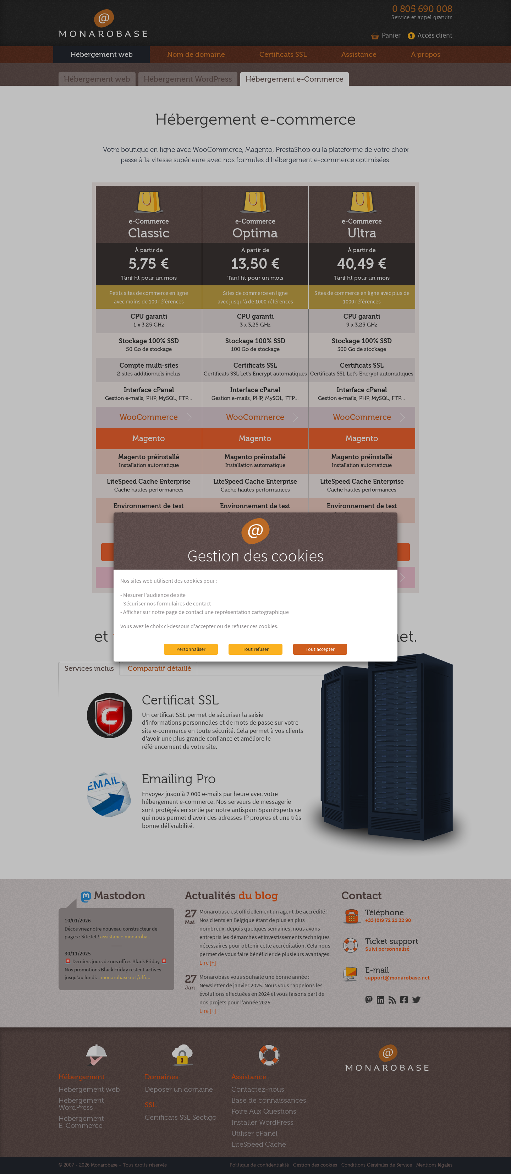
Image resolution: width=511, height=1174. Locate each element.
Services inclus (89, 668)
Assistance (359, 54)
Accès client (430, 35)
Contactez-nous (257, 1089)
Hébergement (102, 54)
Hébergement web (97, 79)
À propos (425, 54)
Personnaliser (190, 649)
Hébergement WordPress (188, 79)
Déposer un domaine (179, 1089)
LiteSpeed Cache (258, 1144)
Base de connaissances (268, 1100)
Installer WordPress (262, 1122)
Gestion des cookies (315, 1165)
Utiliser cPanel (254, 1133)
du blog (258, 896)
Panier (386, 35)
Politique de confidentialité (259, 1165)
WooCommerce (149, 417)
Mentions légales (434, 1165)
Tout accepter (320, 649)
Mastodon (119, 896)
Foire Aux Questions (263, 1111)
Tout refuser (256, 649)
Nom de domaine (196, 54)
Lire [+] (207, 962)
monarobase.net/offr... (125, 977)
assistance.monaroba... (126, 936)
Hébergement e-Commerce (295, 79)
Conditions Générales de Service (376, 1165)
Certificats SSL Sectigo (180, 1117)
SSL (283, 54)
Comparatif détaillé (159, 668)
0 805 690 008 (422, 9)
